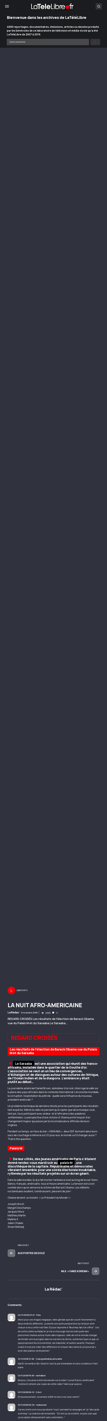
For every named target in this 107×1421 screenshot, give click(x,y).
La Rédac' (14, 1012)
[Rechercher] (95, 42)
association (19, 1071)
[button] (6, 6)
